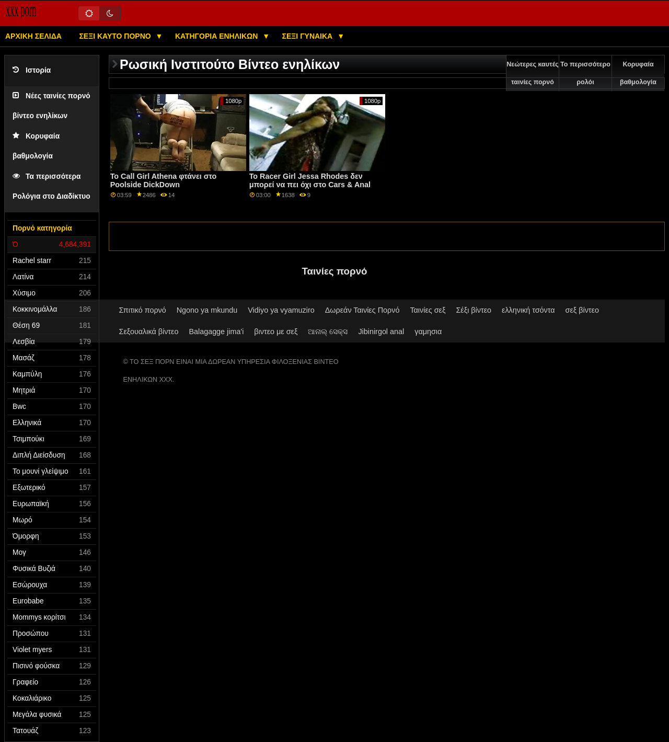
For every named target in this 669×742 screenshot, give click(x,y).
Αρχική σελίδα (33, 36)
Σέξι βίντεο (473, 310)
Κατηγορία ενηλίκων (217, 36)
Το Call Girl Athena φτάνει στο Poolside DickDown (163, 180)
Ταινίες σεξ (427, 310)
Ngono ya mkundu (207, 310)
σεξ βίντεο (582, 310)
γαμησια (428, 331)
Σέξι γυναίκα (308, 36)
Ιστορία (32, 70)
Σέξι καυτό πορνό (116, 36)
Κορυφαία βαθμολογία (638, 73)
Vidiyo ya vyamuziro (281, 310)
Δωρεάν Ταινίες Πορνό (362, 310)
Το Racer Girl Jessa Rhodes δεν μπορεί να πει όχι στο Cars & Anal (310, 180)
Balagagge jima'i (216, 331)
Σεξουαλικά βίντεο (149, 331)
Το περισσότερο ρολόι (585, 73)
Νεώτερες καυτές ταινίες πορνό (532, 73)
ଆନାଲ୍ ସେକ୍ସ (328, 331)
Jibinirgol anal (381, 331)
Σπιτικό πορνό (142, 310)
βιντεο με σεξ (275, 331)
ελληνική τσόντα (528, 310)
